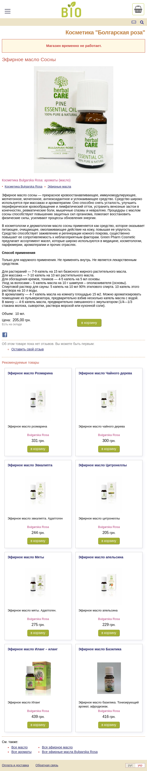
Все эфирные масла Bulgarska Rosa (70, 752)
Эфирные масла (59, 186)
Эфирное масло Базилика (99, 649)
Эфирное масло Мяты (26, 557)
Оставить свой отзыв (27, 349)
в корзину (89, 323)
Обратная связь (47, 765)
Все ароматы (21, 752)
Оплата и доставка (15, 765)
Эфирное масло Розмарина (30, 373)
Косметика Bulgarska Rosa (23, 186)
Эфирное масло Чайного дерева (105, 373)
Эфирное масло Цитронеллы (102, 465)
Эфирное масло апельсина (100, 557)
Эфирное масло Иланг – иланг (33, 649)
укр (140, 765)
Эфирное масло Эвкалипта (30, 465)
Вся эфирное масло (57, 747)
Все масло (19, 747)
